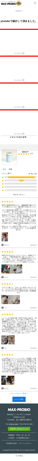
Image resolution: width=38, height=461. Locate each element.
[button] (19, 195)
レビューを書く (19, 399)
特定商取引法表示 (11, 443)
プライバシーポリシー (25, 443)
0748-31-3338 (13, 424)
